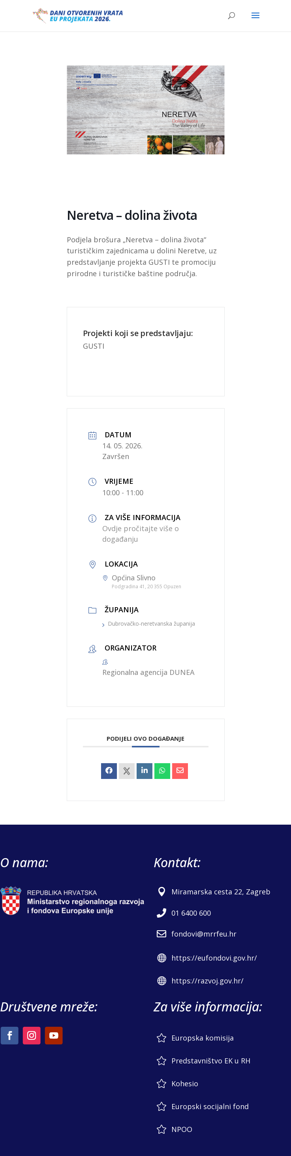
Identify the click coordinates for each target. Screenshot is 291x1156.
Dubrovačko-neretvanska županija (148, 623)
